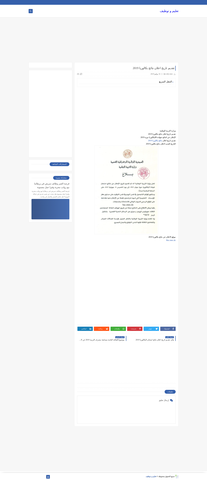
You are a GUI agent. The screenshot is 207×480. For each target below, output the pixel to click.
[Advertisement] (104, 41)
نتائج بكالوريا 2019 (155, 141)
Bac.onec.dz (171, 240)
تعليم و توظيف (169, 11)
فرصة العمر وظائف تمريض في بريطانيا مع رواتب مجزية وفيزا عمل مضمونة (51, 185)
